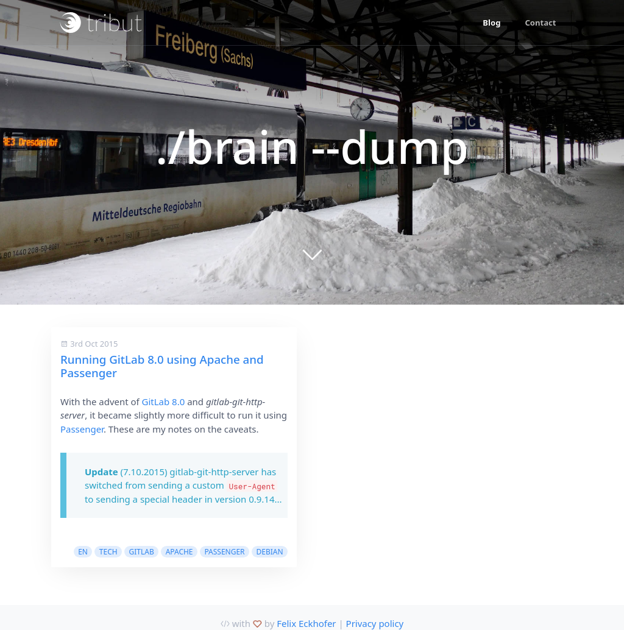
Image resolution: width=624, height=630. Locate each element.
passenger (224, 552)
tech (108, 552)
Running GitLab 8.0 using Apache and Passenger (162, 366)
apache (179, 552)
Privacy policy (375, 623)
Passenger (82, 429)
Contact (540, 22)
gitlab (141, 552)
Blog (491, 22)
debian (269, 552)
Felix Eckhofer (306, 623)
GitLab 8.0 (163, 401)
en (83, 552)
